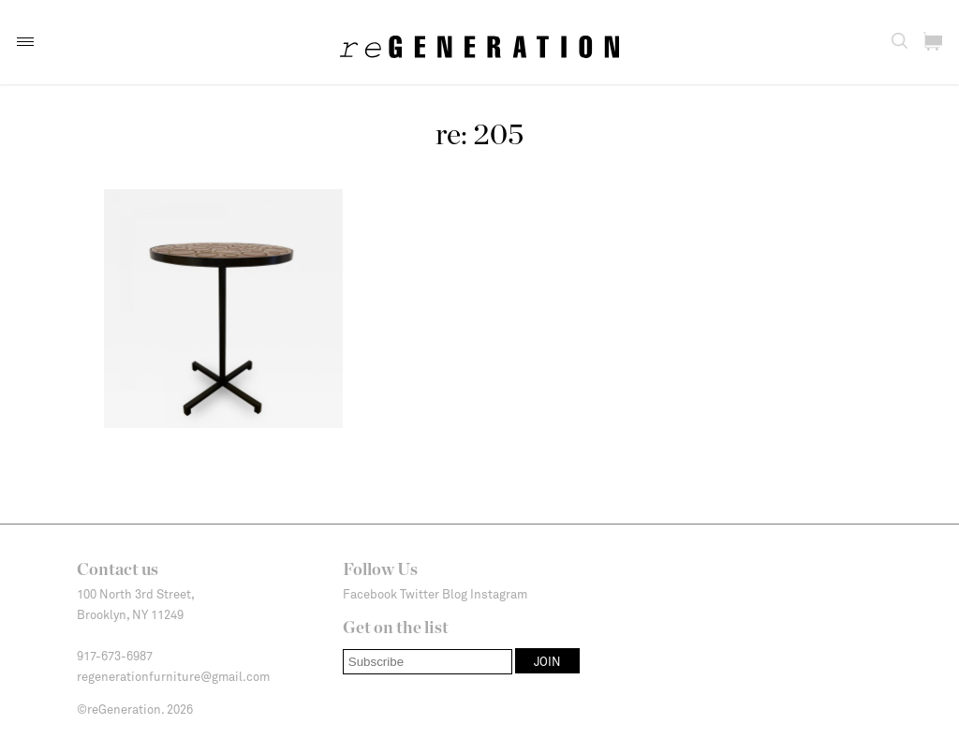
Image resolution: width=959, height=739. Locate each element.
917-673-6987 (115, 655)
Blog (454, 593)
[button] (25, 41)
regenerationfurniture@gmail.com (173, 676)
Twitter (419, 593)
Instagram (498, 593)
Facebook (370, 593)
